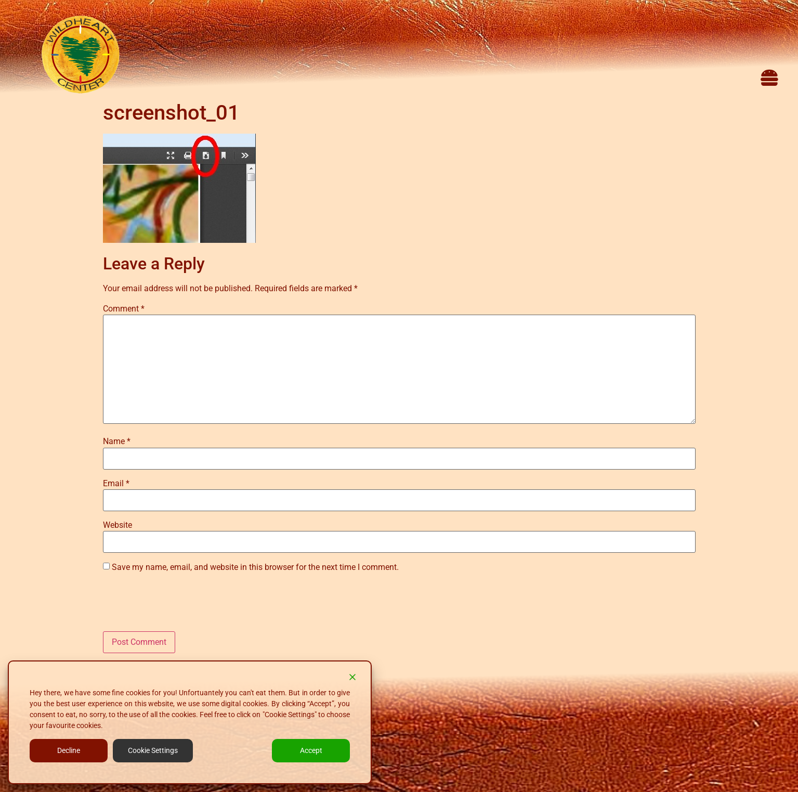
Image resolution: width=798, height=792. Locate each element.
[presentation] (182, 606)
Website (117, 525)
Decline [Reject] (68, 750)
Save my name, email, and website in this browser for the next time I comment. (255, 567)
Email (116, 483)
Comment (124, 309)
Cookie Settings (153, 750)
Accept (311, 750)
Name (116, 441)
